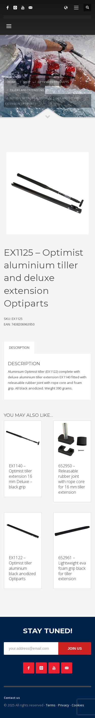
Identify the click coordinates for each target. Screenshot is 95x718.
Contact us (12, 698)
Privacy (63, 705)
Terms (50, 705)
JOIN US (75, 648)
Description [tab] (19, 347)
